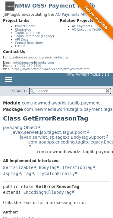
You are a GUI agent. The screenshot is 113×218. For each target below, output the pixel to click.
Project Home (25, 26)
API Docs (21, 39)
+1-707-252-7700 (27, 66)
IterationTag (77, 167)
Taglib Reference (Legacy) (34, 36)
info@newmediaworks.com (33, 62)
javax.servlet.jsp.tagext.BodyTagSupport (62, 137)
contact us (60, 57)
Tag (27, 173)
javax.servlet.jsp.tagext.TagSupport (48, 132)
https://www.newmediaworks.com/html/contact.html (50, 69)
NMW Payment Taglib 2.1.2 (88, 74)
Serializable (18, 167)
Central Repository (29, 43)
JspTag (10, 173)
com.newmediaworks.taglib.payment (61, 103)
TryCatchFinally (56, 173)
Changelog (23, 29)
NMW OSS (29, 5)
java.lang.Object (20, 127)
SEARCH (19, 91)
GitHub (20, 46)
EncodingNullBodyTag (47, 192)
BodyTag (48, 167)
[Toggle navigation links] (8, 80)
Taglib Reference (27, 33)
